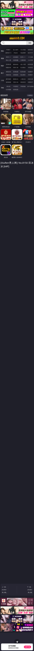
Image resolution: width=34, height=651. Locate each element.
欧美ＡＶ (23, 57)
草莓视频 (23, 86)
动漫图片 (30, 72)
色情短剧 (15, 89)
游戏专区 (30, 50)
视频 (2, 58)
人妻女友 (23, 79)
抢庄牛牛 (30, 53)
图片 (2, 73)
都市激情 (8, 79)
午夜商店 (15, 86)
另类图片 (30, 75)
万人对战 (23, 50)
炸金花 (16, 53)
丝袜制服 (15, 60)
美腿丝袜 (8, 75)
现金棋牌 (23, 53)
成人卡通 (23, 64)
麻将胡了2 (8, 53)
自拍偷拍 (15, 57)
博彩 (2, 51)
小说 (2, 80)
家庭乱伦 (15, 79)
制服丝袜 (8, 67)
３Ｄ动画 (30, 57)
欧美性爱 (30, 64)
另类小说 (15, 82)
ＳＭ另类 (30, 60)
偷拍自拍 (15, 64)
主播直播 (23, 60)
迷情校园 (8, 82)
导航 (2, 88)
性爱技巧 (30, 82)
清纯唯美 (15, 75)
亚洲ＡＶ (8, 57)
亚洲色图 (15, 72)
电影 (2, 66)
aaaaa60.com (17, 38)
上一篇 (4, 590)
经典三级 (15, 67)
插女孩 (8, 86)
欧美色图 (23, 72)
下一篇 (29, 590)
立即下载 (27, 647)
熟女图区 (23, 75)
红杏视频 (8, 89)
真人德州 (15, 50)
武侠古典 (30, 79)
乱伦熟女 (23, 67)
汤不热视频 (30, 86)
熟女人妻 (8, 60)
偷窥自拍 (8, 72)
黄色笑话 (23, 82)
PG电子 (8, 50)
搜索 (30, 43)
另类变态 (30, 67)
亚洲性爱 (8, 64)
